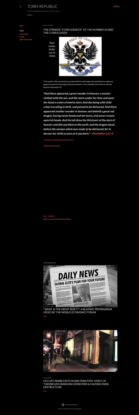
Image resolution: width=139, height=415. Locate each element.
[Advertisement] (80, 241)
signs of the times (25, 39)
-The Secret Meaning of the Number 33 (58, 140)
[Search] (116, 6)
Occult (21, 37)
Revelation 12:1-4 (102, 133)
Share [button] (21, 25)
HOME (29, 15)
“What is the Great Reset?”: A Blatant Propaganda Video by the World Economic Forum (77, 310)
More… (98, 15)
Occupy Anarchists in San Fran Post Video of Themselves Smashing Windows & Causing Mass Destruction (76, 384)
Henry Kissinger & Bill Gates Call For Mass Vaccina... (55, 15)
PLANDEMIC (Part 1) (86, 15)
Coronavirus (23, 34)
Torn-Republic (42, 6)
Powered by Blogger (69, 404)
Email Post (51, 216)
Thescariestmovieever (51, 146)
